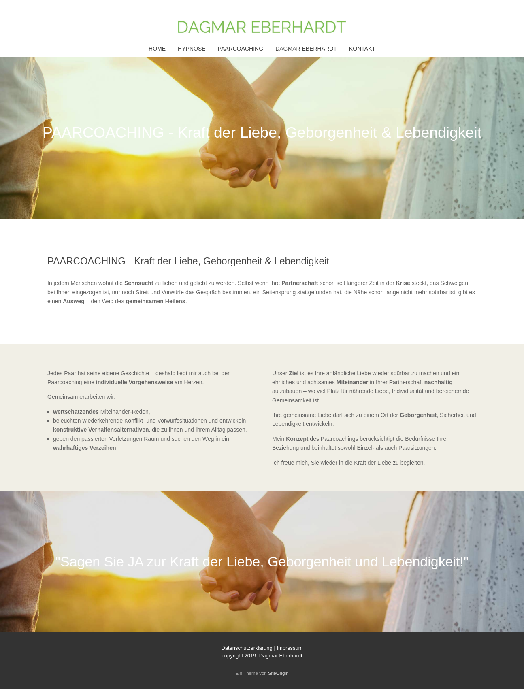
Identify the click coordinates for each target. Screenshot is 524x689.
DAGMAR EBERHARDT (306, 48)
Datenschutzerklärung (246, 648)
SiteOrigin (278, 673)
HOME (157, 48)
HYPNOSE (191, 48)
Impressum (289, 648)
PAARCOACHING (241, 48)
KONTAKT (362, 48)
